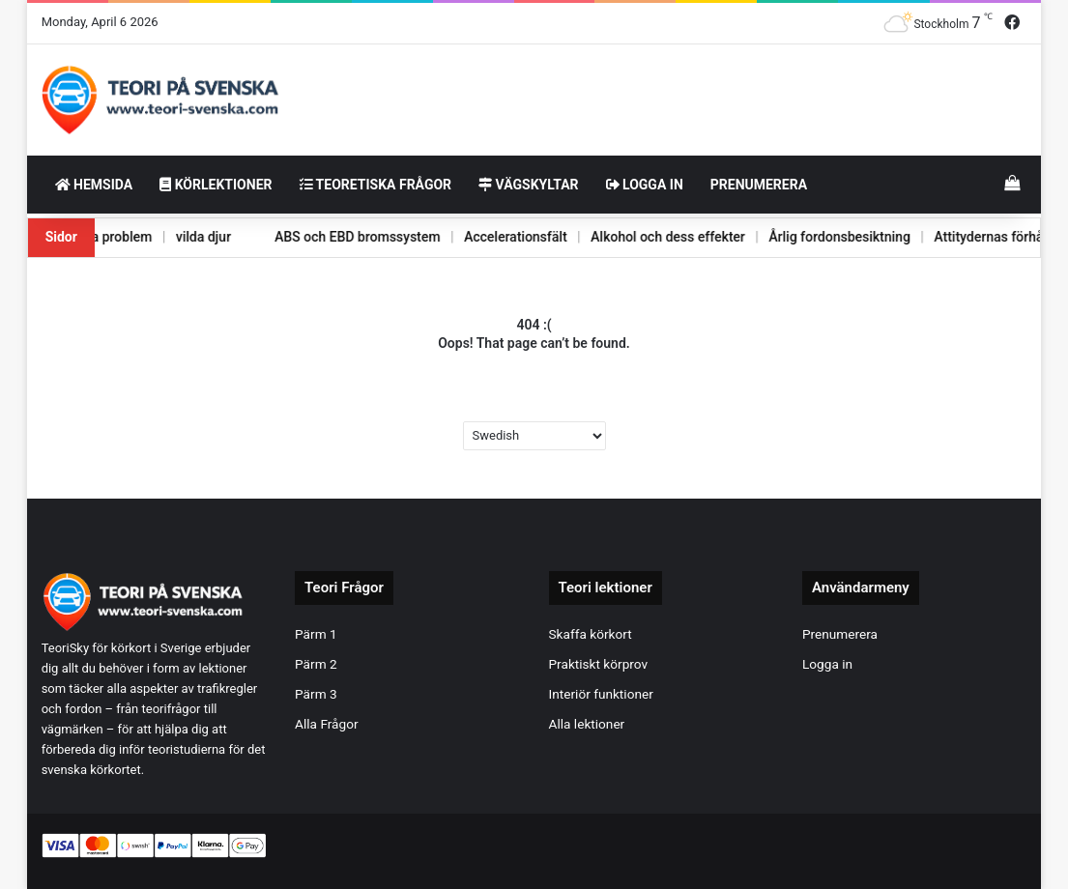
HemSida (94, 184)
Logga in (644, 184)
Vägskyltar (528, 184)
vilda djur (170, 236)
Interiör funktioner (601, 694)
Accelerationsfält (488, 236)
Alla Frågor (327, 723)
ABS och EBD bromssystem (328, 236)
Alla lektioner (587, 723)
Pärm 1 (316, 634)
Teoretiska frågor (376, 184)
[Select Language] (534, 435)
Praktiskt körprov (599, 664)
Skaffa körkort (590, 634)
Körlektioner (215, 184)
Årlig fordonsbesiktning (819, 236)
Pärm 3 (316, 694)
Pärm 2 (316, 664)
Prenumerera (758, 184)
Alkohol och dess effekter (643, 236)
